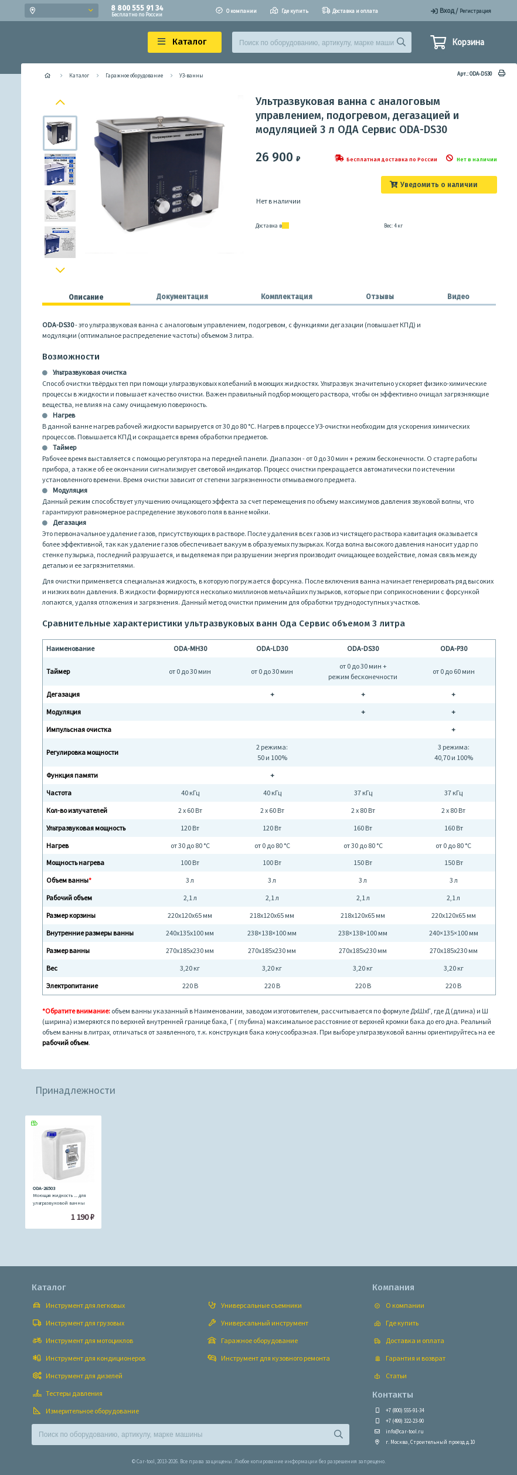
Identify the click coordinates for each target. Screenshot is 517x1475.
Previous (62, 101)
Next (61, 272)
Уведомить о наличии (439, 185)
